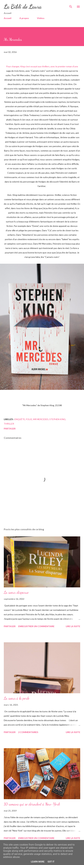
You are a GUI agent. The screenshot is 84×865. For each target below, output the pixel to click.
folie (29, 419)
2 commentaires (28, 732)
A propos (24, 18)
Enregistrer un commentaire (36, 626)
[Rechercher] (71, 6)
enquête (20, 419)
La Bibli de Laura (23, 6)
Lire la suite (73, 626)
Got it (51, 861)
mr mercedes (40, 419)
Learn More (37, 861)
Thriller (9, 423)
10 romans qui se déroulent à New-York (32, 804)
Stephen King (57, 419)
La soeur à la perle (16, 698)
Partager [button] (10, 428)
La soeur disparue (16, 592)
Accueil (7, 18)
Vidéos (40, 18)
